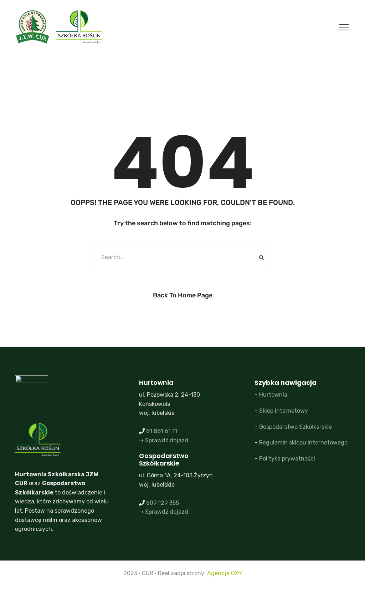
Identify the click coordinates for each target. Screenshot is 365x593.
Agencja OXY (224, 573)
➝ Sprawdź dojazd (163, 440)
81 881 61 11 (161, 431)
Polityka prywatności (287, 458)
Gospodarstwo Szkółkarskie (295, 426)
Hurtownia (273, 394)
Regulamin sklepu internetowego (303, 442)
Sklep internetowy (283, 410)
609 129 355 (162, 502)
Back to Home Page (182, 295)
